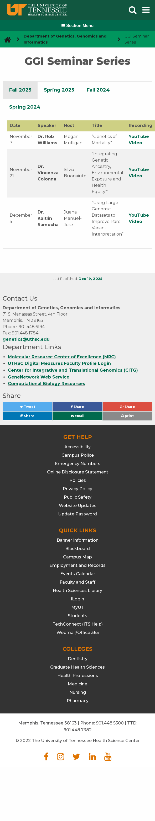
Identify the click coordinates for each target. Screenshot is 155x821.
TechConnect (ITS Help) (78, 624)
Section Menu (77, 25)
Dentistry (77, 658)
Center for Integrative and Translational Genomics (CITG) (73, 370)
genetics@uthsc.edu (26, 339)
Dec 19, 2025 (90, 279)
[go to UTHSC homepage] (5, 39)
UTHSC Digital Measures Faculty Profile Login (59, 363)
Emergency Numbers (77, 463)
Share (86, 408)
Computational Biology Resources (46, 383)
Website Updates (77, 505)
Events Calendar (77, 573)
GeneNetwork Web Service (38, 377)
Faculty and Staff (77, 582)
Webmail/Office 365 (77, 632)
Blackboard (77, 548)
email (77, 416)
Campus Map (77, 557)
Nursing (77, 692)
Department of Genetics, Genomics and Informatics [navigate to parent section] (65, 39)
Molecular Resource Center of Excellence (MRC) (62, 356)
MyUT (77, 607)
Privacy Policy (77, 488)
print (127, 416)
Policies (77, 480)
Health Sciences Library (77, 590)
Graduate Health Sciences (77, 667)
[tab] (20, 90)
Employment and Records (77, 565)
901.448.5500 (110, 723)
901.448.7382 (78, 729)
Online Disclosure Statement (77, 472)
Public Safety (77, 497)
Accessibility (77, 446)
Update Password (77, 513)
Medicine (77, 683)
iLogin (77, 598)
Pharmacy (78, 700)
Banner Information (78, 540)
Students (77, 615)
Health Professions (77, 675)
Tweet (34, 408)
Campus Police (77, 455)
